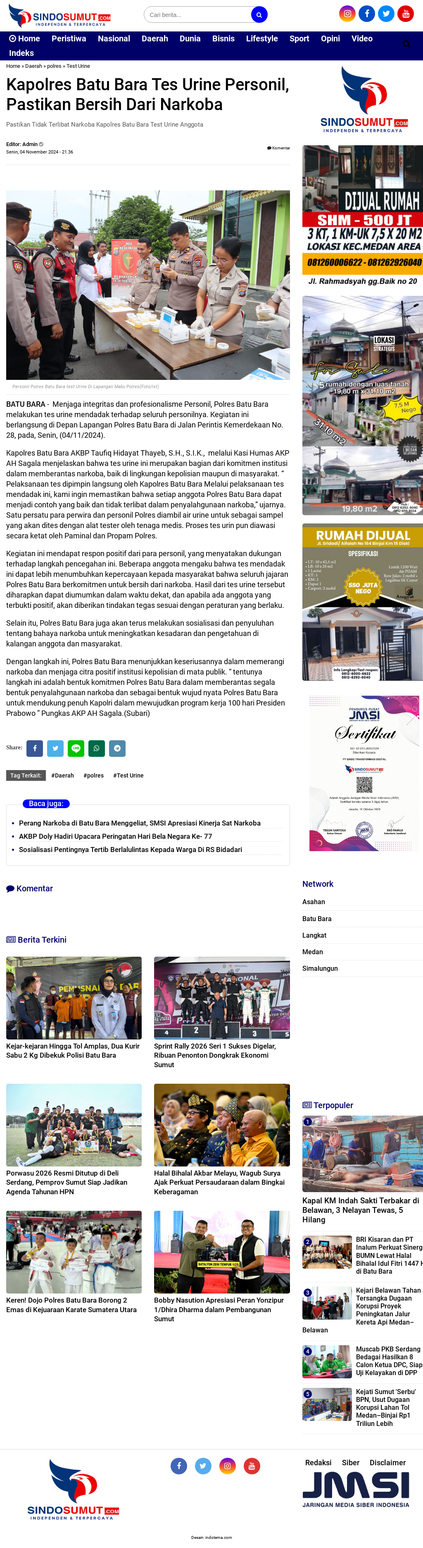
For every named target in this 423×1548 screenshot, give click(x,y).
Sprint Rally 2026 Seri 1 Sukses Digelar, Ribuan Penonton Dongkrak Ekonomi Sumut (215, 1055)
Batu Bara (317, 919)
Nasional (114, 38)
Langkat (314, 935)
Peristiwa (69, 38)
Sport (299, 38)
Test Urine (78, 66)
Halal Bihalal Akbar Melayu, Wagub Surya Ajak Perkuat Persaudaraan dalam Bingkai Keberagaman (219, 1182)
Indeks (21, 53)
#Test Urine (128, 775)
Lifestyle (262, 38)
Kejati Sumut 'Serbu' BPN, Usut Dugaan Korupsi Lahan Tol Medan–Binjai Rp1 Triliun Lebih (386, 1408)
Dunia (190, 38)
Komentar (278, 148)
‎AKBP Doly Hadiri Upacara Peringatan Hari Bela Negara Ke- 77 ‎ (116, 836)
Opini (330, 38)
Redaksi (318, 1462)
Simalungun (320, 968)
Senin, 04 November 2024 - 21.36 (39, 152)
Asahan (313, 902)
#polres (93, 775)
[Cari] (407, 44)
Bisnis (223, 38)
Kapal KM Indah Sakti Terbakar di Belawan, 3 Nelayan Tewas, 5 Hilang (360, 1210)
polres (54, 66)
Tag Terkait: (26, 775)
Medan (312, 952)
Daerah (155, 38)
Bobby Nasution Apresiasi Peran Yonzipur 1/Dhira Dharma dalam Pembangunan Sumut (219, 1309)
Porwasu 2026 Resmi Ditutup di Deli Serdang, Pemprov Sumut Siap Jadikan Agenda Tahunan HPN (66, 1182)
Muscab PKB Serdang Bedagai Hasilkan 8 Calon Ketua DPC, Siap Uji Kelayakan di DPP (389, 1361)
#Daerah (62, 775)
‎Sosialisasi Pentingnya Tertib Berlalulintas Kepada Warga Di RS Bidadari (130, 849)
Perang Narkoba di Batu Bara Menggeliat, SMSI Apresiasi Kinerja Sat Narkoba (140, 823)
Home (24, 38)
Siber (350, 1462)
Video (362, 38)
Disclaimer (388, 1462)
